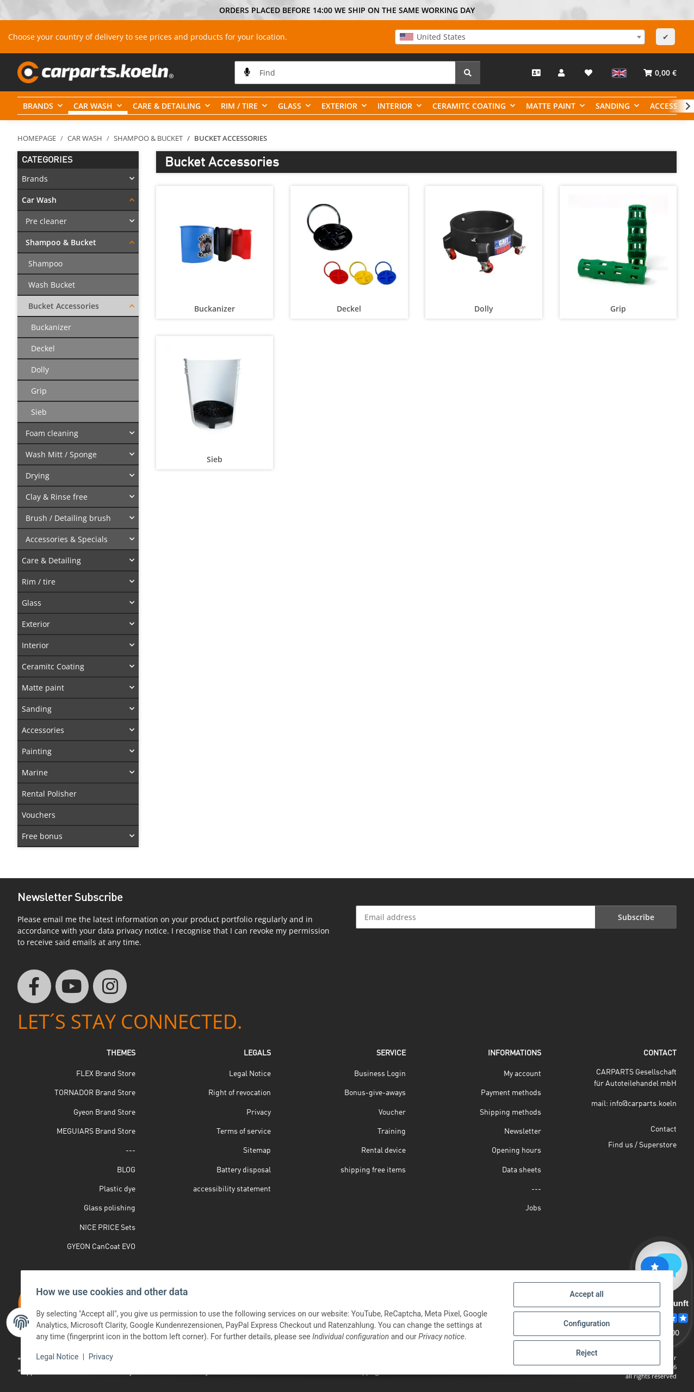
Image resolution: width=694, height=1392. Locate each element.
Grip (618, 308)
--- (130, 1150)
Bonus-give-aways (375, 1093)
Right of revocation (239, 1093)
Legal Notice (60, 1358)
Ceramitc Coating (53, 666)
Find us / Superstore (642, 1145)
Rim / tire (38, 581)
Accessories (43, 730)
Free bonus (42, 836)
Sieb (214, 459)
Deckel (349, 308)
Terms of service (243, 1131)
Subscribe (636, 917)
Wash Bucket (51, 284)
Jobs (533, 1208)
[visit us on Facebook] (34, 986)
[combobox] (520, 37)
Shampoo (45, 263)
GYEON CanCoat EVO (101, 1247)
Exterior (36, 624)
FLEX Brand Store (105, 1074)
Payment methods (511, 1093)
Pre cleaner (46, 221)
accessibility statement (232, 1189)
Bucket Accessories (63, 306)
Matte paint (43, 687)
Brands (35, 178)
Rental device (383, 1150)
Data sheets (521, 1170)
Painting (37, 751)
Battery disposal (243, 1170)
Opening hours (516, 1150)
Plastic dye (117, 1189)
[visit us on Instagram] (110, 986)
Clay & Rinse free (57, 497)
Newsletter (522, 1131)
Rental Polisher (49, 793)
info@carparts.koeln (643, 1104)
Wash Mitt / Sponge (61, 454)
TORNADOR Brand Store (94, 1093)
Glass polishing (109, 1208)
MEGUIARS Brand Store (96, 1131)
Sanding (37, 709)
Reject (584, 1353)
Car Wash (39, 200)
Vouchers (38, 815)
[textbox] (520, 37)
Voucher (392, 1112)
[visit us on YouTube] (72, 986)
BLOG (126, 1170)
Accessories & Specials (67, 539)
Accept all (584, 1296)
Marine (35, 772)
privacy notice (141, 930)
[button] (562, 72)
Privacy (103, 1358)
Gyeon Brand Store (104, 1112)
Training (391, 1131)
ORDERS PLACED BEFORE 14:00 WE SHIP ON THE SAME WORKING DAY (347, 10)
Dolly (483, 308)
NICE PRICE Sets (107, 1228)
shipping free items (373, 1170)
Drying (37, 475)
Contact (663, 1129)
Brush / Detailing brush (68, 518)
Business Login (380, 1074)
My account (522, 1074)
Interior (35, 645)
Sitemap (257, 1150)
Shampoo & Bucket (61, 242)
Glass (31, 603)
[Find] (345, 72)
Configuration (584, 1325)
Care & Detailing (51, 560)
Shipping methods (510, 1112)
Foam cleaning (52, 433)
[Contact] (536, 72)
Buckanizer (214, 308)
